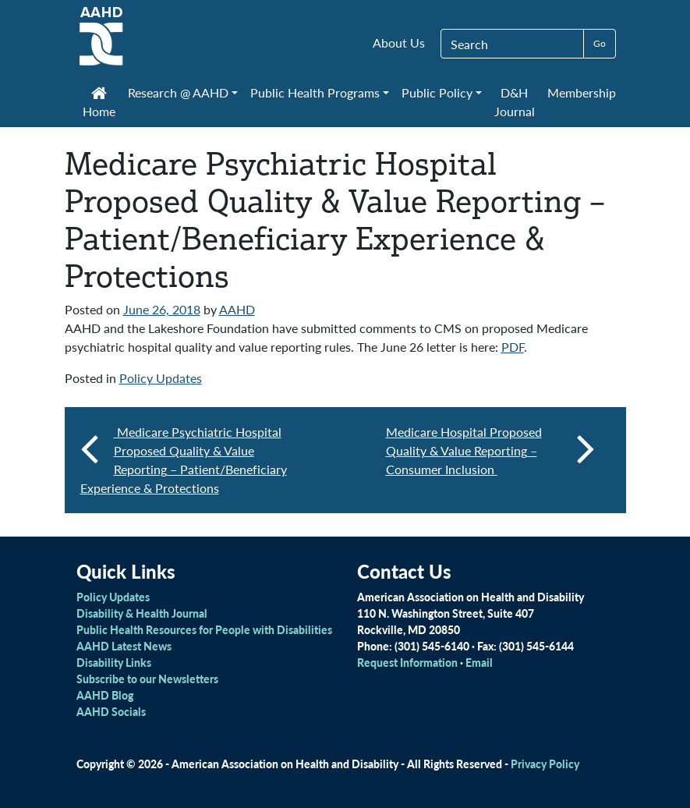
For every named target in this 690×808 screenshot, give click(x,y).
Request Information (407, 662)
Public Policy (437, 92)
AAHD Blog (104, 695)
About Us (399, 42)
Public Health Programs (315, 92)
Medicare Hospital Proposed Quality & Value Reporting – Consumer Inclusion (490, 450)
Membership (581, 92)
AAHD (237, 309)
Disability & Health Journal (141, 613)
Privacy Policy (545, 763)
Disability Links (113, 662)
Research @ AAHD (178, 92)
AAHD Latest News (124, 646)
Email (479, 662)
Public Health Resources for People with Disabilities (204, 629)
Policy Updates (160, 378)
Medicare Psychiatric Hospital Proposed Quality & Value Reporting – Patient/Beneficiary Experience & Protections (183, 460)
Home (99, 103)
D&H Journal (514, 101)
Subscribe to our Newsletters (147, 678)
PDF (512, 347)
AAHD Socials (111, 711)
